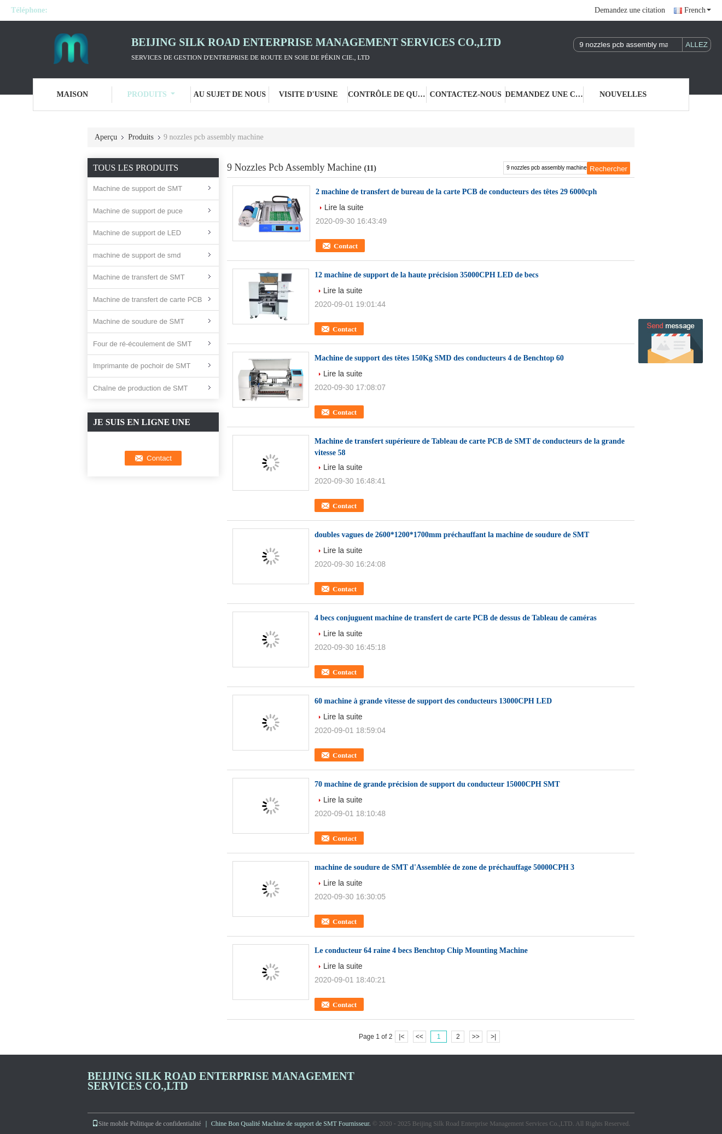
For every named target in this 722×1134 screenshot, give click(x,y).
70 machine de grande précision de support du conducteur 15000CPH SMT (437, 784)
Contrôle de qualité (387, 94)
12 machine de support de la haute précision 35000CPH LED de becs (427, 275)
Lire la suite (344, 207)
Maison (73, 94)
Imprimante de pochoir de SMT (141, 366)
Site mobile (110, 1123)
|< (401, 1036)
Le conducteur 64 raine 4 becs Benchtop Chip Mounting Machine (421, 950)
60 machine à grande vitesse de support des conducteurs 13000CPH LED (433, 701)
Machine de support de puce (138, 211)
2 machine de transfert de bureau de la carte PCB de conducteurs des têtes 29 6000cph (456, 192)
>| (493, 1036)
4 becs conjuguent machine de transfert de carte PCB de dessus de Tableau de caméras (456, 618)
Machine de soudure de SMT (138, 321)
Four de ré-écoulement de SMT (142, 344)
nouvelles (623, 94)
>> (476, 1036)
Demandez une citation (630, 10)
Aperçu (106, 137)
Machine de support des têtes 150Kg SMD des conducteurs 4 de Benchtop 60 (439, 358)
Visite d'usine (308, 94)
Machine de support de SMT (137, 188)
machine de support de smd (136, 255)
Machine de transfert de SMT (139, 277)
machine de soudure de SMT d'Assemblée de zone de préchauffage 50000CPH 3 (444, 867)
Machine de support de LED (137, 233)
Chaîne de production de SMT (140, 388)
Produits (150, 94)
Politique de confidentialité (165, 1123)
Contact (346, 246)
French (697, 10)
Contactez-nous (466, 94)
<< (419, 1036)
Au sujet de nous (230, 94)
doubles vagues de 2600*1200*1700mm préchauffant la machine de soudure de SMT (452, 535)
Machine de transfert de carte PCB (147, 299)
